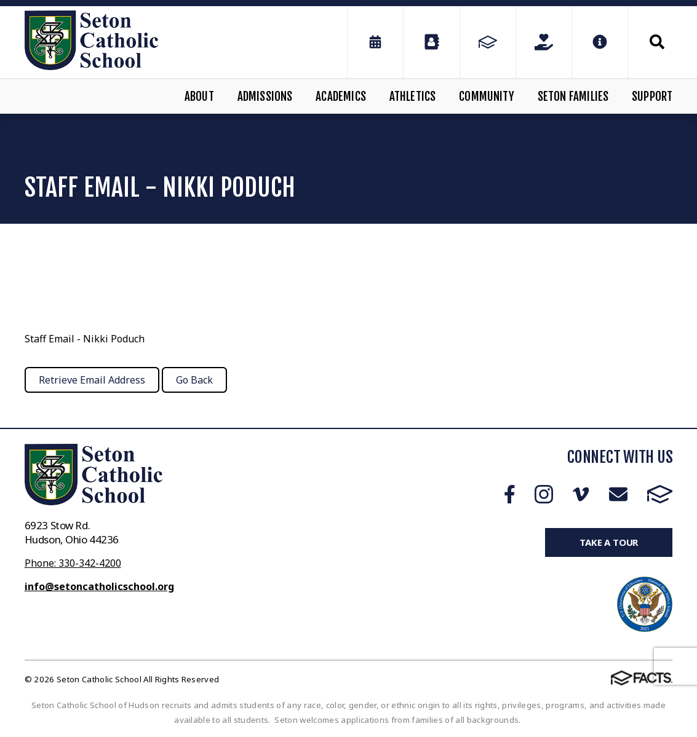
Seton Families (573, 96)
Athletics (412, 96)
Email (618, 494)
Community (486, 96)
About (199, 96)
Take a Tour (609, 542)
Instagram (544, 494)
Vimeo (581, 494)
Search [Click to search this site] (657, 41)
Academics (341, 96)
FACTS (660, 494)
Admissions (265, 96)
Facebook (510, 494)
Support (652, 96)
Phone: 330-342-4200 (73, 563)
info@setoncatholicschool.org (99, 586)
